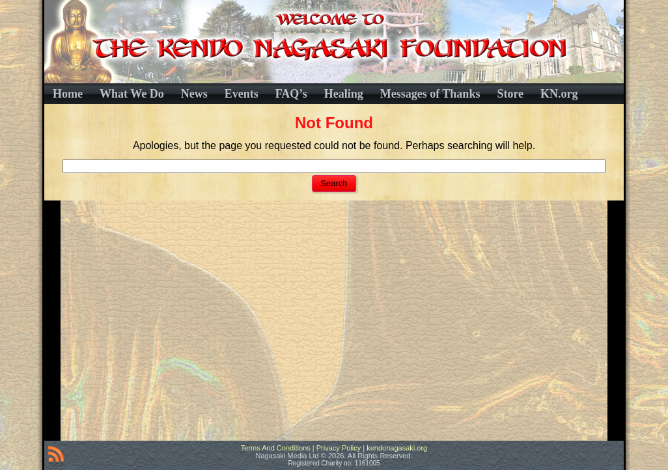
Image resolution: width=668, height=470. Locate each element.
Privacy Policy (338, 448)
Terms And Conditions (276, 448)
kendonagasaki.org (397, 448)
